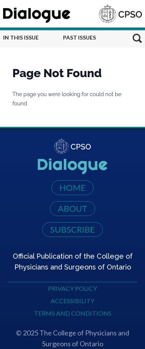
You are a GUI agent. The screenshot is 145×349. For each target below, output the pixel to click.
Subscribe (72, 229)
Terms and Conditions (72, 313)
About (72, 208)
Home (73, 187)
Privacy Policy (72, 288)
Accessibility (72, 300)
